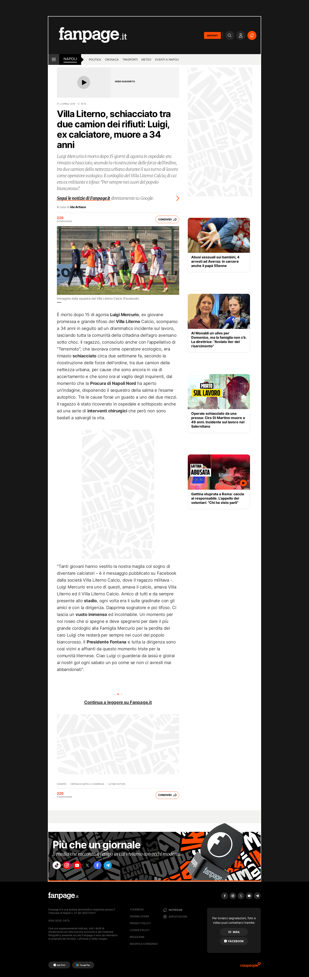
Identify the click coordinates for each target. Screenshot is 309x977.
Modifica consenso (144, 943)
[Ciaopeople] (250, 966)
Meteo (146, 59)
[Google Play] (83, 965)
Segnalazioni (139, 916)
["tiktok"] (57, 866)
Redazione (137, 937)
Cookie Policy (140, 930)
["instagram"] (69, 866)
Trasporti (130, 59)
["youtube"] (81, 866)
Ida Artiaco (78, 207)
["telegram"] (118, 866)
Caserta (61, 784)
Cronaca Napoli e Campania (87, 784)
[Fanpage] (63, 895)
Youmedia (137, 909)
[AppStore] (59, 965)
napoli (70, 59)
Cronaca (112, 59)
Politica (95, 59)
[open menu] (53, 59)
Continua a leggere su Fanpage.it (118, 702)
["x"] (93, 866)
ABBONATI (212, 35)
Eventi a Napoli (167, 59)
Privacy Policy (140, 923)
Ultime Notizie (116, 784)
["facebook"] (106, 866)
